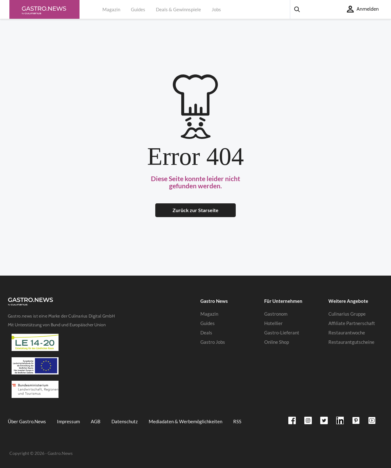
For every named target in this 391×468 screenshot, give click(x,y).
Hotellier (273, 323)
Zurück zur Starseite (195, 210)
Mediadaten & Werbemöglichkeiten (185, 421)
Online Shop (276, 342)
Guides (138, 9)
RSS (237, 421)
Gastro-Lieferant (281, 332)
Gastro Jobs (212, 342)
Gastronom (275, 314)
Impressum (68, 421)
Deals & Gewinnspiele (178, 9)
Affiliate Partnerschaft (351, 323)
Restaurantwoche (346, 332)
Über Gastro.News (27, 421)
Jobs (216, 9)
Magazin (111, 9)
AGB (95, 421)
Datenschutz (124, 421)
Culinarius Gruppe (347, 314)
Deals (206, 332)
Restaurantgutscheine (351, 342)
